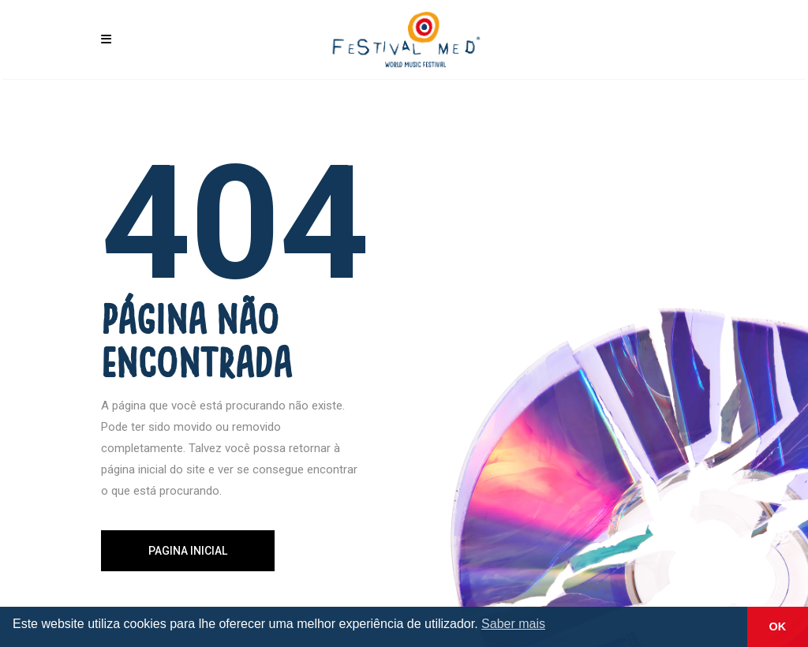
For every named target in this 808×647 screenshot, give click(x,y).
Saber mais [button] (513, 623)
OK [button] (778, 626)
